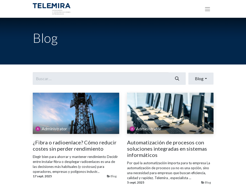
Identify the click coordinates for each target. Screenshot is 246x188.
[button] (200, 79)
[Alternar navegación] (207, 9)
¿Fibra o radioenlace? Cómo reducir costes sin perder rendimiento (75, 145)
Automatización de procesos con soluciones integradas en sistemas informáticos (167, 148)
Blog (114, 176)
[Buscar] (177, 78)
